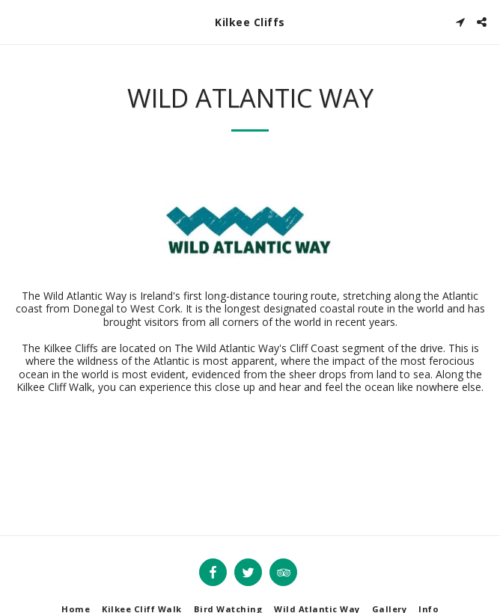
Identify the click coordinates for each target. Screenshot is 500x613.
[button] (16, 21)
